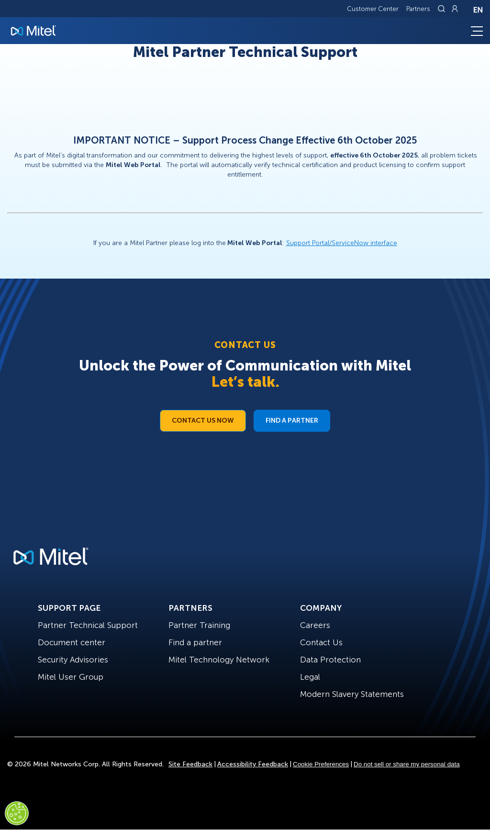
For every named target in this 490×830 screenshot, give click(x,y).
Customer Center (373, 8)
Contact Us (321, 642)
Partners (418, 8)
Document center (71, 642)
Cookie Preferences (321, 764)
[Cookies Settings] (17, 813)
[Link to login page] (454, 8)
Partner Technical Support (88, 625)
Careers (315, 625)
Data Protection (330, 659)
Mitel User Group (70, 677)
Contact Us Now (203, 420)
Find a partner (195, 642)
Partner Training (199, 625)
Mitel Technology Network (218, 659)
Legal (310, 677)
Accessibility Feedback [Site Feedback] (252, 764)
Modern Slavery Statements (352, 694)
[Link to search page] (442, 8)
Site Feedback (190, 764)
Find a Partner (292, 420)
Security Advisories (73, 659)
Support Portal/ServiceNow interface (341, 243)
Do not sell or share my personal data (407, 764)
